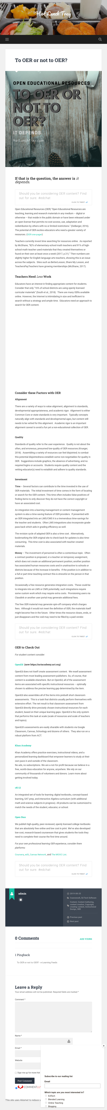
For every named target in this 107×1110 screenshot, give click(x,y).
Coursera (19, 855)
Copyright (89, 905)
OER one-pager (35, 235)
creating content (77, 907)
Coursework (75, 898)
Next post (74, 922)
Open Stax (20, 817)
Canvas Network (39, 855)
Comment (20, 1000)
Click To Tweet (78, 203)
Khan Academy (23, 746)
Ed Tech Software (88, 898)
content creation (77, 905)
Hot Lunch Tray (53, 13)
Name (18, 1038)
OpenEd (19, 665)
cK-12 (18, 788)
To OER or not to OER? (43, 60)
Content (73, 902)
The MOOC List (61, 855)
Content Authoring (86, 902)
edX (28, 855)
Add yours (86, 939)
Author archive (20, 900)
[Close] (104, 1046)
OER (79, 910)
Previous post (76, 918)
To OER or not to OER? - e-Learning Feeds (38, 963)
